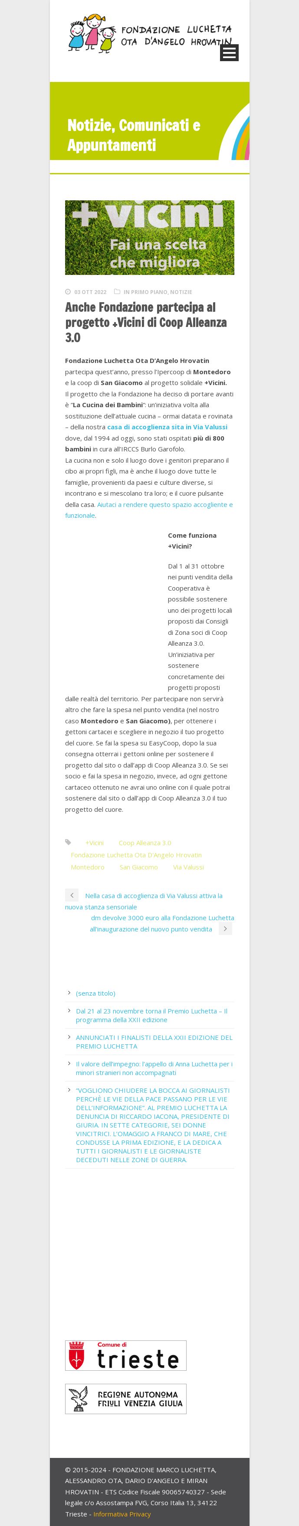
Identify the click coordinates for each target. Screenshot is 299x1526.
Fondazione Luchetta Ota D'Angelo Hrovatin (136, 854)
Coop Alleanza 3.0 (145, 842)
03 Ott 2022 (90, 292)
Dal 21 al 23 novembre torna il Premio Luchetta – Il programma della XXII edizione (151, 1015)
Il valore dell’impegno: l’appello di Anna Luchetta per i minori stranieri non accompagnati (154, 1068)
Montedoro (88, 867)
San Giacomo (139, 867)
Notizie (181, 292)
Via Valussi (188, 867)
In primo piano (146, 292)
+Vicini (94, 842)
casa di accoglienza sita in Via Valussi (167, 426)
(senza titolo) (95, 993)
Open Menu (229, 52)
